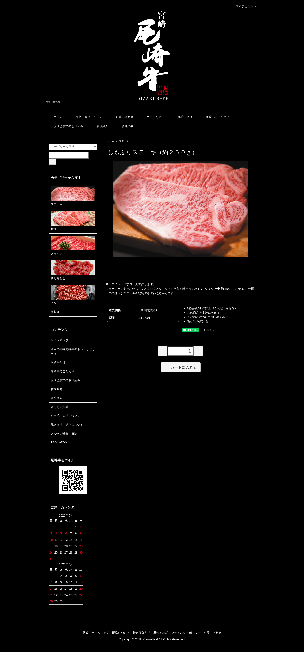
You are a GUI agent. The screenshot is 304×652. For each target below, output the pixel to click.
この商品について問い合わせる (208, 317)
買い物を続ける (197, 321)
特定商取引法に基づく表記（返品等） (212, 308)
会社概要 (124, 126)
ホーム (55, 117)
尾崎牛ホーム (91, 632)
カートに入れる (180, 367)
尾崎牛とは (182, 117)
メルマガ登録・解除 (64, 433)
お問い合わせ (121, 117)
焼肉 (73, 221)
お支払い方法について (65, 415)
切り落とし (73, 270)
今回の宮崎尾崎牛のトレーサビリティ (73, 351)
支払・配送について (86, 117)
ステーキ (124, 141)
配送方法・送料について (67, 424)
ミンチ (73, 295)
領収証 (55, 312)
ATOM (63, 442)
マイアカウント (243, 6)
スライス (73, 245)
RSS (54, 442)
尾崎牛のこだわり (214, 117)
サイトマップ (59, 340)
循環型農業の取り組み (65, 380)
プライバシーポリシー (186, 632)
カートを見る (152, 117)
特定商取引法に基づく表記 (150, 632)
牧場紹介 (99, 126)
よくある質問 (59, 407)
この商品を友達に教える (203, 312)
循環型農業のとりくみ (65, 126)
